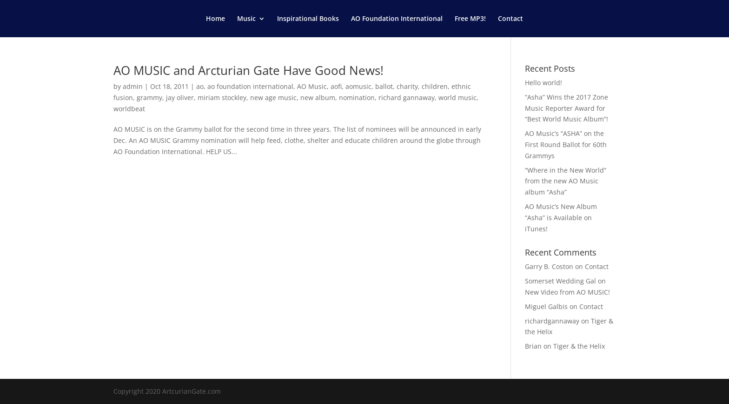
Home (215, 19)
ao (200, 86)
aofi (336, 86)
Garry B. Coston (549, 266)
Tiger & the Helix (579, 346)
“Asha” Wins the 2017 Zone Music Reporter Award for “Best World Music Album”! (566, 108)
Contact (510, 19)
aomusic (358, 86)
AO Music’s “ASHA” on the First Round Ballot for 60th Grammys (566, 144)
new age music (273, 97)
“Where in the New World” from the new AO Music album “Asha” (565, 181)
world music (457, 97)
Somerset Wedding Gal (560, 280)
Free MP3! (470, 19)
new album (317, 97)
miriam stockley (222, 97)
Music (246, 19)
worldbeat (129, 108)
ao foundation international (250, 86)
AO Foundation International (397, 19)
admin (133, 86)
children (435, 86)
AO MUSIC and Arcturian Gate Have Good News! (248, 70)
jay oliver (180, 97)
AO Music (312, 86)
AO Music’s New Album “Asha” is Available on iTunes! (561, 217)
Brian (533, 346)
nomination (357, 97)
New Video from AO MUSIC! (567, 292)
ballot (384, 86)
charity (407, 86)
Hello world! (543, 82)
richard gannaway (406, 97)
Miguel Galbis (546, 306)
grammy (149, 97)
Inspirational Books (308, 19)
